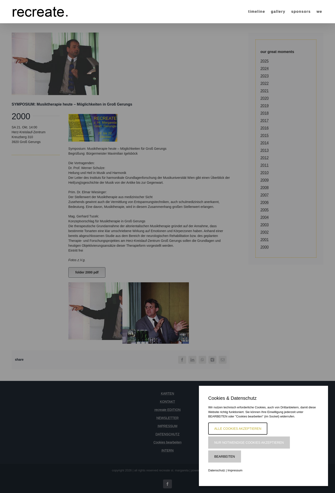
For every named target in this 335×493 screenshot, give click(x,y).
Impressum (235, 470)
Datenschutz (216, 470)
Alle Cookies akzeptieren (237, 428)
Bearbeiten (224, 456)
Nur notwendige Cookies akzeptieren (249, 442)
